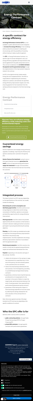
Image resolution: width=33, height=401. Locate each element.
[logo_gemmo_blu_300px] (6, 1)
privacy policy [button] (11, 367)
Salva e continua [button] (16, 398)
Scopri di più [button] (16, 395)
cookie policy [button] (19, 369)
